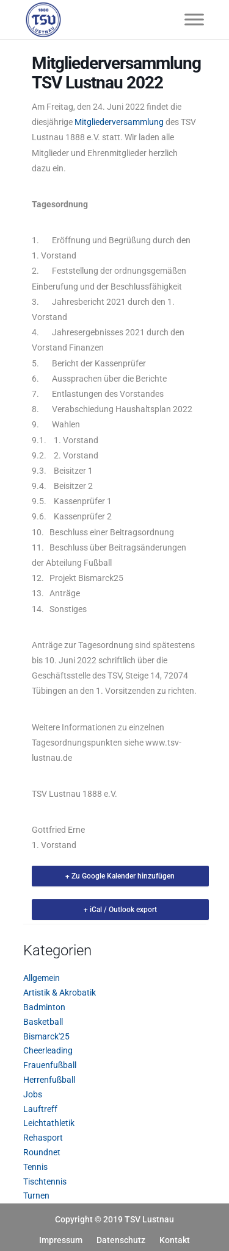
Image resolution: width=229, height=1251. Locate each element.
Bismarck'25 (46, 1036)
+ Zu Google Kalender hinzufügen (120, 876)
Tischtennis (45, 1181)
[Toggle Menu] (194, 19)
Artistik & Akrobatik (59, 992)
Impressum (60, 1240)
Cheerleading (48, 1050)
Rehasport (43, 1137)
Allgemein (41, 978)
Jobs (32, 1094)
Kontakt (174, 1240)
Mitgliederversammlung (119, 122)
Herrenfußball (49, 1080)
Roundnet (41, 1152)
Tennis (35, 1167)
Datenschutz (120, 1240)
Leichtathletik (49, 1123)
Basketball (43, 1022)
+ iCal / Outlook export (120, 909)
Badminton (44, 1007)
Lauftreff (40, 1109)
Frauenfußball (49, 1065)
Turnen (36, 1195)
